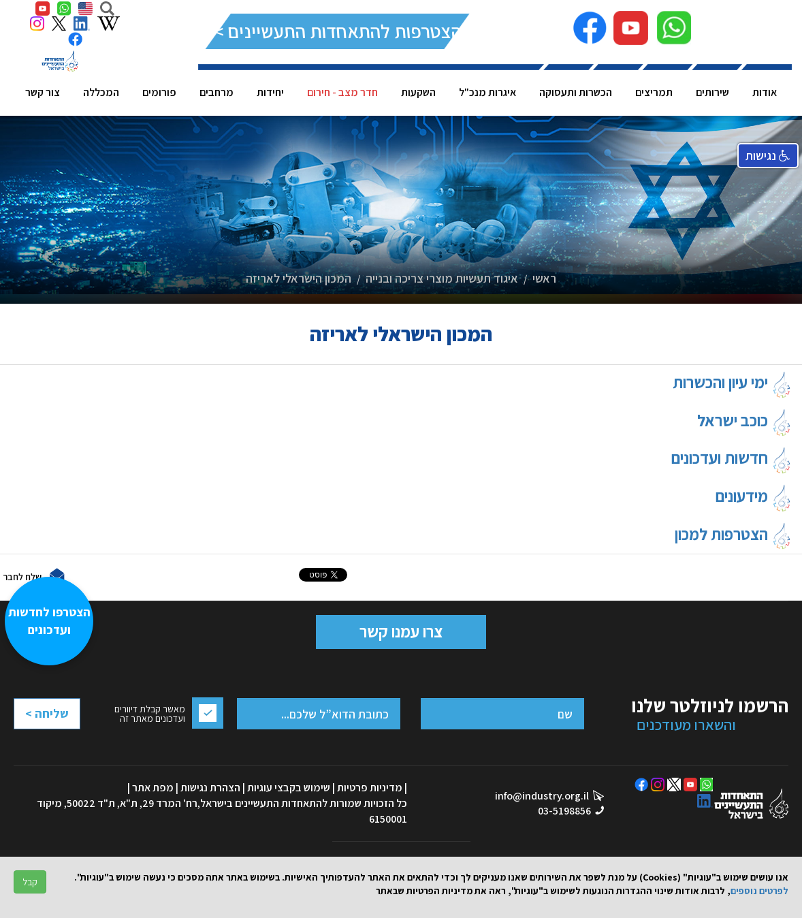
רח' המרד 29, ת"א (158, 803)
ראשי (544, 278)
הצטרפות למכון (733, 534)
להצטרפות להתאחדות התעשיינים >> (338, 31)
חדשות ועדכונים (731, 458)
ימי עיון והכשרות (732, 382)
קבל (29, 882)
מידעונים (754, 496)
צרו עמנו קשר (401, 631)
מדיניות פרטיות (369, 787)
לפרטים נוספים (759, 891)
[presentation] (68, 747)
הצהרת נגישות (210, 787)
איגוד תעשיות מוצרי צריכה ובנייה (442, 278)
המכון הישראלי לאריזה (298, 278)
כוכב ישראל (744, 420)
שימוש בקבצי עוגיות (288, 787)
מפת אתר (153, 787)
